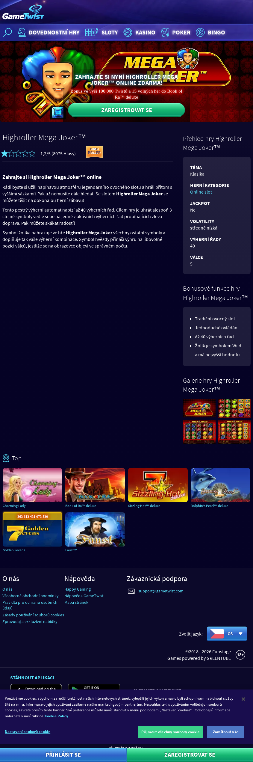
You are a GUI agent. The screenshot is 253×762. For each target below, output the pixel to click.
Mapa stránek (76, 602)
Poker (175, 32)
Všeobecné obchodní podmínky (30, 595)
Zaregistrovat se (126, 110)
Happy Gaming (77, 589)
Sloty (101, 32)
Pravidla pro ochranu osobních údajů (29, 605)
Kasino (138, 32)
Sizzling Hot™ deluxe (144, 505)
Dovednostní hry (48, 32)
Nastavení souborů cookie (27, 736)
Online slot (201, 192)
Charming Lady (14, 505)
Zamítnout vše (225, 736)
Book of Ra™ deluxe (80, 505)
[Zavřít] (243, 703)
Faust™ (71, 550)
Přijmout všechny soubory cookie (170, 736)
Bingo (209, 32)
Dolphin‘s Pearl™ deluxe (209, 505)
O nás (7, 589)
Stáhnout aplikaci (32, 677)
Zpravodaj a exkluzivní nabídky (29, 621)
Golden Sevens (14, 550)
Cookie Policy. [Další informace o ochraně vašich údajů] (57, 720)
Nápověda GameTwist (84, 595)
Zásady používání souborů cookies (33, 615)
